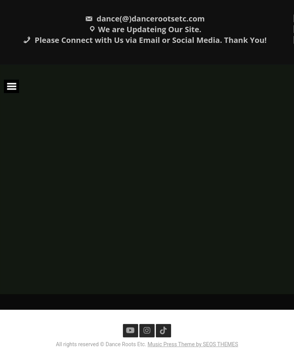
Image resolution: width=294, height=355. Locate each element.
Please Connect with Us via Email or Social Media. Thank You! (144, 40)
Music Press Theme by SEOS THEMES (192, 344)
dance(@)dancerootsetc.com (145, 18)
